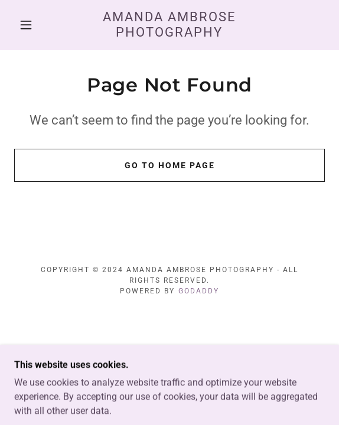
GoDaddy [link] (198, 291)
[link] (169, 25)
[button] (29, 25)
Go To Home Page (170, 165)
